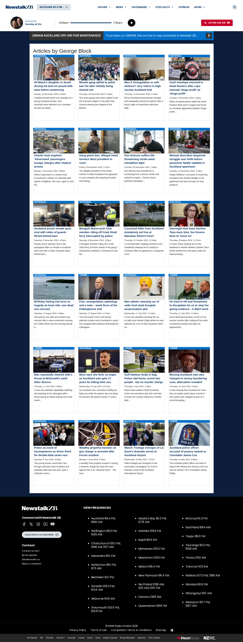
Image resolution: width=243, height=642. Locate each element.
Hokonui (141, 637)
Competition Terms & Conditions (131, 630)
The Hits (50, 637)
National (41, 56)
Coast (81, 637)
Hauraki (71, 637)
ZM (41, 637)
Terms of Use (98, 630)
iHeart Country (110, 637)
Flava (90, 637)
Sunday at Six (33, 24)
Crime (83, 275)
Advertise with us (31, 559)
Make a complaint (31, 563)
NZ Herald (32, 637)
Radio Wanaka (127, 637)
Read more (54, 85)
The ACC (60, 637)
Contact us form (31, 550)
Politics (175, 202)
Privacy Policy (78, 630)
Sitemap (161, 630)
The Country (154, 637)
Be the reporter (29, 555)
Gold (97, 637)
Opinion (183, 7)
